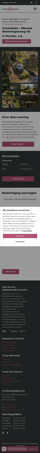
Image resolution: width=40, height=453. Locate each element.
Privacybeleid (26, 231)
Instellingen (20, 242)
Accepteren (20, 236)
